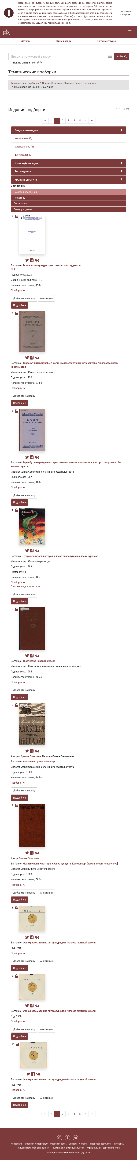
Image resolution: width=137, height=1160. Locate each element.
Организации (63, 41)
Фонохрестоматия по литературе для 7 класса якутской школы (59, 1011)
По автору (19, 197)
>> (92, 120)
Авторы (25, 41)
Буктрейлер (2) (23, 154)
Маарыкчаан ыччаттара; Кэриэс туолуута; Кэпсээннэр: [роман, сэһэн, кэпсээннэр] (70, 863)
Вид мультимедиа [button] (26, 130)
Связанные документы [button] (25, 586)
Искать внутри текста (27, 62)
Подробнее (19, 305)
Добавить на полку (24, 298)
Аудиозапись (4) (24, 146)
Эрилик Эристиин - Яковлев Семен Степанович (69, 83)
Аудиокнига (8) (23, 138)
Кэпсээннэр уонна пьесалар (39, 761)
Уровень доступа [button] (26, 179)
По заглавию (21, 203)
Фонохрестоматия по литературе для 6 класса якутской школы (59, 1079)
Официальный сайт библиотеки (103, 1147)
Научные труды (106, 41)
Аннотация (46, 298)
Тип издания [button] (23, 171)
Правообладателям (100, 1143)
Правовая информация (36, 1143)
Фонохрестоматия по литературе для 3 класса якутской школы (59, 942)
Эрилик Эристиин (31, 756)
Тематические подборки (25, 83)
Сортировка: (18, 185)
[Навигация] (129, 32)
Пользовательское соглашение (33, 1147)
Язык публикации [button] (26, 163)
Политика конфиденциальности (68, 1147)
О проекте (16, 1143)
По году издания (23, 209)
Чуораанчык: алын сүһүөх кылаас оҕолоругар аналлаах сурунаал (60, 556)
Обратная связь (58, 1143)
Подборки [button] (18, 290)
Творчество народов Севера (39, 661)
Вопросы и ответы (78, 1143)
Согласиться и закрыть (125, 13)
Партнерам (118, 1143)
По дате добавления (26, 192)
